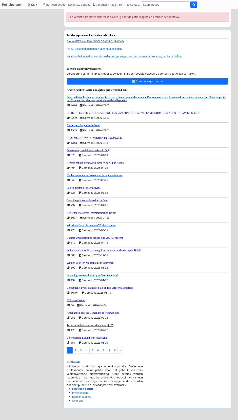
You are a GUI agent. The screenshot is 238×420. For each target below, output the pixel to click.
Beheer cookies (81, 396)
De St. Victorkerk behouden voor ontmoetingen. (94, 48)
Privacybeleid (80, 393)
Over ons (77, 400)
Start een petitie (53, 4)
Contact (133, 4)
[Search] (166, 4)
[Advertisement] (32, 59)
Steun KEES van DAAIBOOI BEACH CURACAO (95, 41)
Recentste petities (79, 4)
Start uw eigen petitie (147, 81)
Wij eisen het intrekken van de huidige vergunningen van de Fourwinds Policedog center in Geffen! (124, 56)
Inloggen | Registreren (108, 4)
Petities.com (12, 4)
